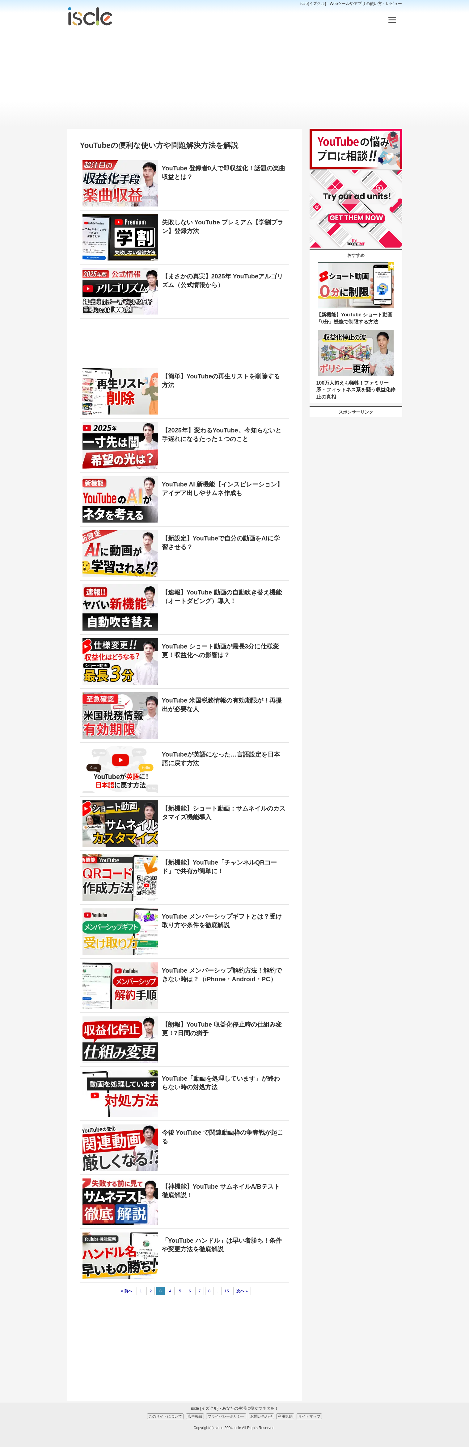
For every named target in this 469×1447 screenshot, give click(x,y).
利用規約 (285, 1416)
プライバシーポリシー (226, 1416)
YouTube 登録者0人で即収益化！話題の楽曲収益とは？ (223, 172)
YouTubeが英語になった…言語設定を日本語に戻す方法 (221, 758)
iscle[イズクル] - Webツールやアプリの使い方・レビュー (351, 3)
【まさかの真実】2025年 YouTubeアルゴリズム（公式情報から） (222, 280)
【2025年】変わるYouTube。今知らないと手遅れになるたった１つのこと (221, 434)
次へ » (242, 1291)
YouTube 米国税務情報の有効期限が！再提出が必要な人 (222, 704)
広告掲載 (195, 1416)
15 (226, 1291)
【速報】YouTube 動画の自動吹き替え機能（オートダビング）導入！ (222, 596)
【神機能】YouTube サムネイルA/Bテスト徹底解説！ (221, 1191)
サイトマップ (309, 1416)
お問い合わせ (261, 1416)
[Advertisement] (234, 78)
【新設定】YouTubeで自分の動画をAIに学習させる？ (221, 542)
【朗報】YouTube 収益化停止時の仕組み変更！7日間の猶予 (222, 1028)
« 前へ (126, 1291)
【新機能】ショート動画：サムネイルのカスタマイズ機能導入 (223, 812)
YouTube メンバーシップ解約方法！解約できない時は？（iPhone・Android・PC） (222, 974)
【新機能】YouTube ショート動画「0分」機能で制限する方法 (354, 318)
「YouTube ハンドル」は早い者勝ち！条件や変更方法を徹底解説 (222, 1245)
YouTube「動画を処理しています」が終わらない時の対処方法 (221, 1082)
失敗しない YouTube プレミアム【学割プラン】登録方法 (223, 226)
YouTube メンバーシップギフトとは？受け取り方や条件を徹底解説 (222, 920)
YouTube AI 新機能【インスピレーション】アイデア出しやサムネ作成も (222, 488)
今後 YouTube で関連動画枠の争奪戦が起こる (223, 1137)
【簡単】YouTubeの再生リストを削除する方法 (221, 380)
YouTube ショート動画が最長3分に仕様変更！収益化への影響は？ (220, 650)
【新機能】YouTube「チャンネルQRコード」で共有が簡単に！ (219, 866)
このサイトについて (165, 1416)
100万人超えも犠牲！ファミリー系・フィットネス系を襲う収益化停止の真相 (355, 389)
